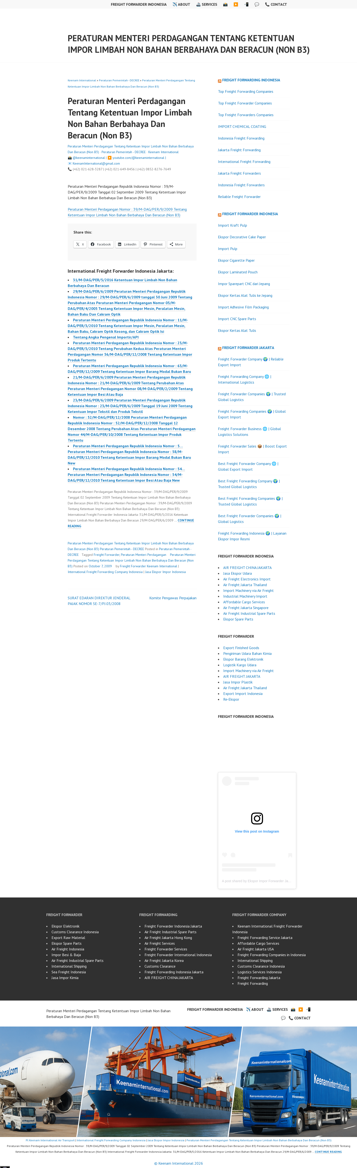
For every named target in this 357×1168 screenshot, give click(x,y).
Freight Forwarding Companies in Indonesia (272, 954)
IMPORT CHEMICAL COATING (242, 126)
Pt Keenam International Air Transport (50, 1140)
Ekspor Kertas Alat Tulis (237, 330)
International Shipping (69, 966)
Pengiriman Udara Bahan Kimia (247, 653)
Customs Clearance (160, 966)
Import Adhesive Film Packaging (243, 307)
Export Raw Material (68, 937)
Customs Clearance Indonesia (75, 931)
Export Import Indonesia (243, 693)
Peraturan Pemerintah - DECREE (119, 80)
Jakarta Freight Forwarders (239, 173)
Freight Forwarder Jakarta (248, 347)
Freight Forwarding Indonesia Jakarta (174, 972)
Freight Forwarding (253, 983)
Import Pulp (227, 248)
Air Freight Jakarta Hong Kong (168, 937)
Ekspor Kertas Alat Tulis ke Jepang (245, 295)
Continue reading (328, 1152)
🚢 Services (206, 4)
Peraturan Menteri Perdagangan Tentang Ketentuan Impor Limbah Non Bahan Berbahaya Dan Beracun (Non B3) (189, 43)
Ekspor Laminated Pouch (238, 272)
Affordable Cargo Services (244, 602)
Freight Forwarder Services (166, 949)
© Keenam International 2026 (178, 1163)
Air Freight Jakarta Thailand (245, 584)
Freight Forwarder (106, 555)
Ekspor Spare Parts (238, 619)
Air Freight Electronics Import (247, 579)
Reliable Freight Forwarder (239, 196)
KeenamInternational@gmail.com (96, 163)
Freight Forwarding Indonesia (251, 80)
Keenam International (82, 80)
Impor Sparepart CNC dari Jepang (244, 283)
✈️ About (181, 4)
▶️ (235, 4)
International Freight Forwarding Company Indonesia (105, 572)
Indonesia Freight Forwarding (241, 138)
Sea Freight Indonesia (69, 972)
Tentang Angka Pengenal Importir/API (106, 337)
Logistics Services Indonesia (260, 972)
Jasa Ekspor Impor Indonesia (165, 572)
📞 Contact (276, 4)
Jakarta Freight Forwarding (239, 149)
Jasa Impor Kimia (65, 977)
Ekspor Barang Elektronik (243, 659)
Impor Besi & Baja (66, 954)
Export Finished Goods (241, 647)
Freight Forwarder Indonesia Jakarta (173, 926)
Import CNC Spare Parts (237, 318)
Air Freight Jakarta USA (256, 949)
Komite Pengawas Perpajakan (173, 597)
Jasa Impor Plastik (238, 682)
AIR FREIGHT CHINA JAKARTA (247, 567)
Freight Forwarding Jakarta (259, 977)
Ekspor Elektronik (65, 926)
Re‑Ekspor (231, 699)
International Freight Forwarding (244, 161)
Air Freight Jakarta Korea (164, 960)
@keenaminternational (89, 158)
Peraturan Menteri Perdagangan (143, 555)
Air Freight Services (160, 943)
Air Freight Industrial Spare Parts (249, 613)
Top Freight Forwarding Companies (245, 91)
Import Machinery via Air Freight (248, 590)
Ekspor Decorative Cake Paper (242, 237)
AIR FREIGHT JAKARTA (241, 676)
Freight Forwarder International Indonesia (178, 954)
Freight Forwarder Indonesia (139, 4)
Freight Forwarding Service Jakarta (265, 937)
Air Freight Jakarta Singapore (246, 607)
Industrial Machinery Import (245, 596)
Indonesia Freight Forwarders (241, 184)
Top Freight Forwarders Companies (246, 114)
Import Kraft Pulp (232, 225)
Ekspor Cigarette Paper (236, 260)
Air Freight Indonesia (68, 949)
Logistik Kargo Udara (239, 664)
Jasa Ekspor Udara (237, 573)
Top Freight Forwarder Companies (245, 103)
